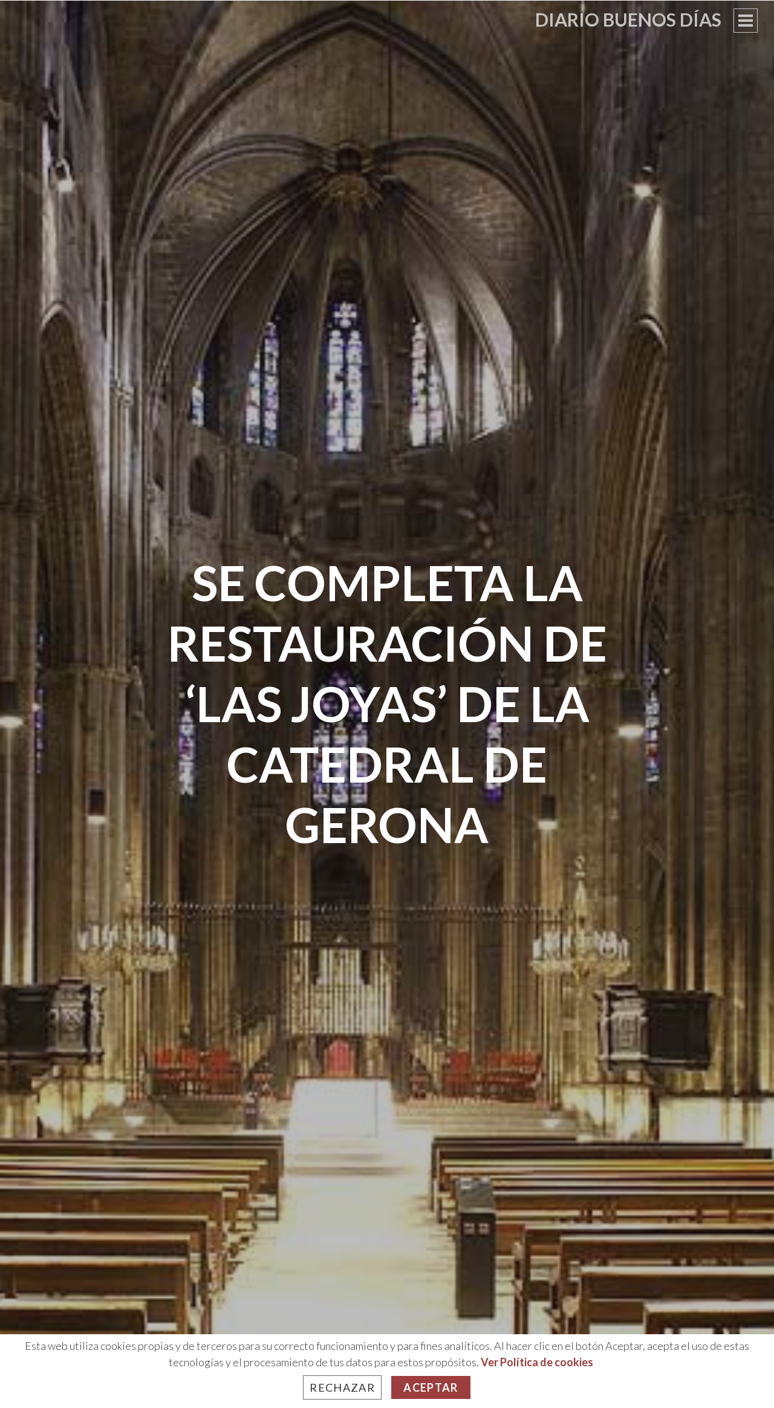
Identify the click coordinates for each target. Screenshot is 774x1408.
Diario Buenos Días (628, 19)
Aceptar (430, 1387)
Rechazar (342, 1387)
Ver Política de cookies (537, 1362)
